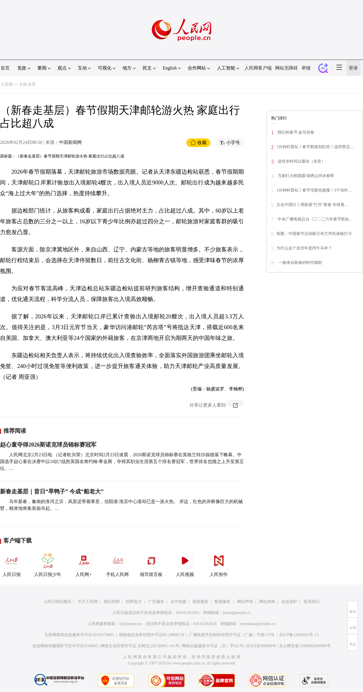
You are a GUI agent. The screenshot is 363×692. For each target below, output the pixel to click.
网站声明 (245, 602)
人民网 (7, 84)
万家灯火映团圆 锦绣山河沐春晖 (305, 176)
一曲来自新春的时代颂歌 (299, 262)
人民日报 (12, 564)
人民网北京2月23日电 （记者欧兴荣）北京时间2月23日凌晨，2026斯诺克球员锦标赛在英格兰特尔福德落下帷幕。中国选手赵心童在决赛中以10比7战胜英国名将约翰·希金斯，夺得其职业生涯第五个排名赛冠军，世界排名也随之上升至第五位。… (122, 461)
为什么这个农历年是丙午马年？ (304, 248)
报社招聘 (112, 602)
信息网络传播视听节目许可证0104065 (65, 646)
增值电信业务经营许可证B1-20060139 (151, 635)
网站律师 (267, 602)
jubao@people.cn (237, 613)
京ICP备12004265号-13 (298, 635)
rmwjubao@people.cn (257, 624)
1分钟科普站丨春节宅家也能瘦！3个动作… (314, 190)
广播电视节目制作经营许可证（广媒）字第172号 (232, 635)
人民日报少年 (47, 564)
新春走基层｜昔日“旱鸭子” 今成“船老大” (52, 491)
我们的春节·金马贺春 (295, 132)
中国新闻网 (70, 142)
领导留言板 (151, 564)
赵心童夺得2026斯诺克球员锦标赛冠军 (48, 444)
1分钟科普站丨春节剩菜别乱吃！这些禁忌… (315, 147)
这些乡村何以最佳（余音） (301, 161)
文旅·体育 (27, 84)
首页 (5, 68)
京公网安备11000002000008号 (304, 646)
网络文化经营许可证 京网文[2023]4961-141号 (140, 646)
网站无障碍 (286, 68)
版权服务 (200, 602)
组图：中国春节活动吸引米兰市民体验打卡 (314, 234)
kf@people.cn (130, 624)
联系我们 (312, 602)
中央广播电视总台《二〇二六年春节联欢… (315, 219)
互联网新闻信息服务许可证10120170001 (79, 635)
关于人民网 (88, 602)
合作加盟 (178, 602)
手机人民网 (117, 564)
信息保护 (289, 602)
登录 (353, 68)
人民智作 (219, 564)
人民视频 (185, 564)
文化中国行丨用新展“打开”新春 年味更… (313, 205)
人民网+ (84, 564)
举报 (306, 68)
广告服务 (156, 602)
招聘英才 (134, 602)
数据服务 (223, 602)
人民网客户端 (258, 68)
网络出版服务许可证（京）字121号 (213, 646)
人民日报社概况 (57, 602)
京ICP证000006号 (261, 646)
